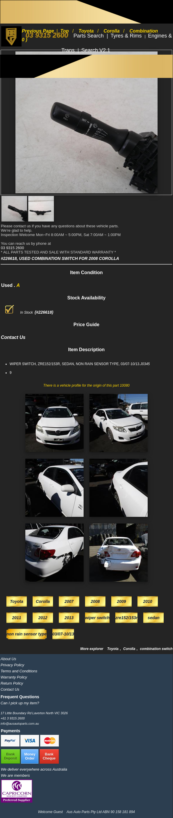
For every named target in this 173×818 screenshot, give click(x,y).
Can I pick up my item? (20, 703)
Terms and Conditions (19, 671)
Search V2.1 (95, 50)
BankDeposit (10, 756)
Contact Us (10, 689)
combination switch (156, 649)
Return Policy (12, 683)
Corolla (129, 649)
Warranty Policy (14, 677)
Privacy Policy (12, 665)
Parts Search (89, 36)
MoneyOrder (29, 756)
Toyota (113, 649)
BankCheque (49, 756)
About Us (8, 659)
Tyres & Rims (126, 36)
